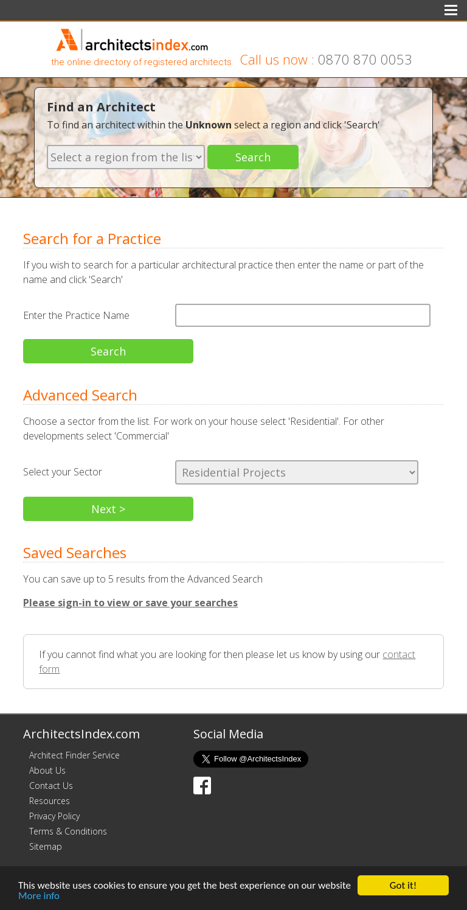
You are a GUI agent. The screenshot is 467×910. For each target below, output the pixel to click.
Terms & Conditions (68, 831)
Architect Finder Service (74, 755)
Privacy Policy (54, 816)
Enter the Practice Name (76, 315)
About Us (47, 770)
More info (39, 895)
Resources (49, 801)
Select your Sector (62, 471)
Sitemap (45, 846)
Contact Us (51, 785)
